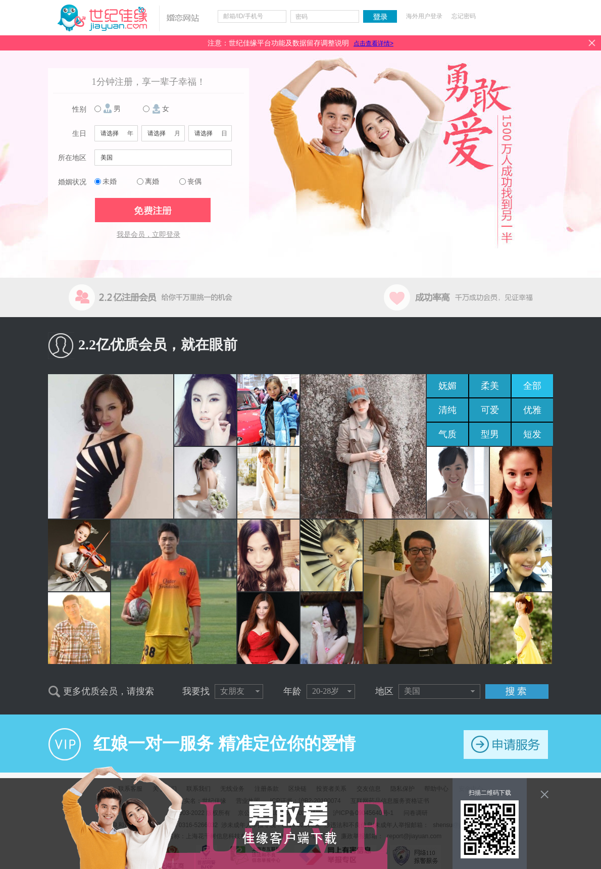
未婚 (110, 181)
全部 (532, 386)
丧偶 (194, 181)
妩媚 (447, 386)
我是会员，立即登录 (148, 234)
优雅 (532, 410)
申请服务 (506, 744)
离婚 (152, 181)
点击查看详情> (373, 43)
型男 (490, 434)
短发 (532, 434)
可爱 (490, 410)
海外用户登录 (424, 16)
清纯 (447, 410)
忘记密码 (464, 16)
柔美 (490, 386)
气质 (447, 434)
